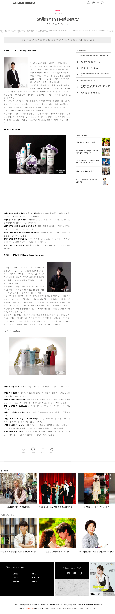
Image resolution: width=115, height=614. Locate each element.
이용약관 (80, 605)
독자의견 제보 (33, 605)
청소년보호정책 (98, 605)
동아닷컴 (52, 605)
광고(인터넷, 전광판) (66, 605)
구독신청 (16, 605)
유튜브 (75, 573)
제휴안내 (75, 605)
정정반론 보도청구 (43, 605)
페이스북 (63, 573)
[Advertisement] (32, 196)
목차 (98, 594)
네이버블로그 (81, 573)
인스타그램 (68, 573)
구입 (110, 594)
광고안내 (21, 605)
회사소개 (58, 605)
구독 (104, 594)
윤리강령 (27, 605)
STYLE (57, 10)
